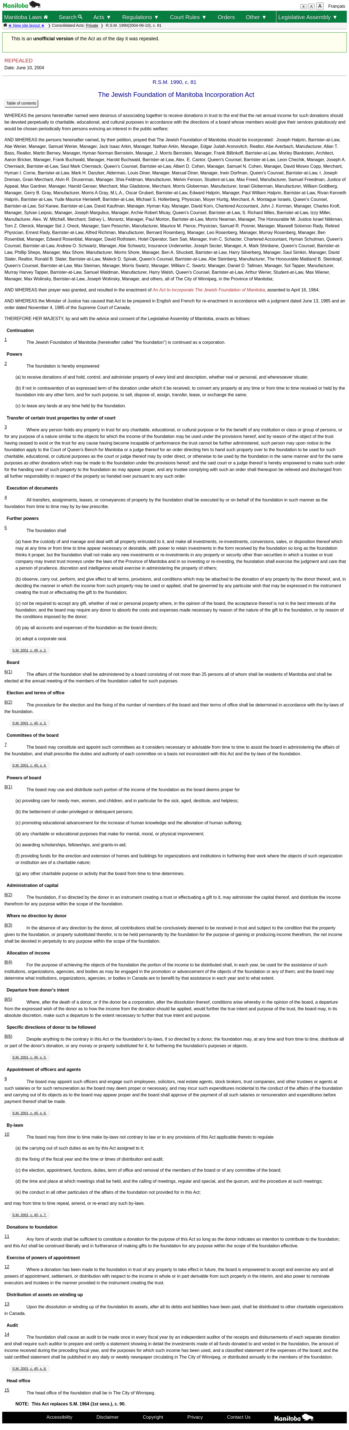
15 (6, 1390)
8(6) (8, 1036)
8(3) (8, 925)
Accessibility (60, 1417)
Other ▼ (256, 17)
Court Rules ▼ (188, 17)
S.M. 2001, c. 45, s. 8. (29, 1369)
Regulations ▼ (140, 17)
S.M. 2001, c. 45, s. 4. (29, 765)
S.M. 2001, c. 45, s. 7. (29, 1215)
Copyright (153, 1417)
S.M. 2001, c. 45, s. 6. (29, 1113)
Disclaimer (107, 1417)
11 (6, 1236)
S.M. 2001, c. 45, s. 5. (29, 1057)
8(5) (8, 999)
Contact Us (239, 1417)
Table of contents (21, 103)
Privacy (195, 1417)
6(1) (8, 671)
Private (92, 25)
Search (71, 17)
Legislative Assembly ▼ (308, 17)
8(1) (8, 787)
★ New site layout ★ (26, 25)
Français (336, 6)
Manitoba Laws (26, 17)
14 (6, 1334)
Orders (226, 17)
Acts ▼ (102, 17)
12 (6, 1266)
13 (6, 1304)
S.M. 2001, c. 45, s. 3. (29, 723)
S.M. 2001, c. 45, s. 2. (29, 650)
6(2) (8, 702)
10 (6, 1134)
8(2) (8, 894)
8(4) (8, 962)
